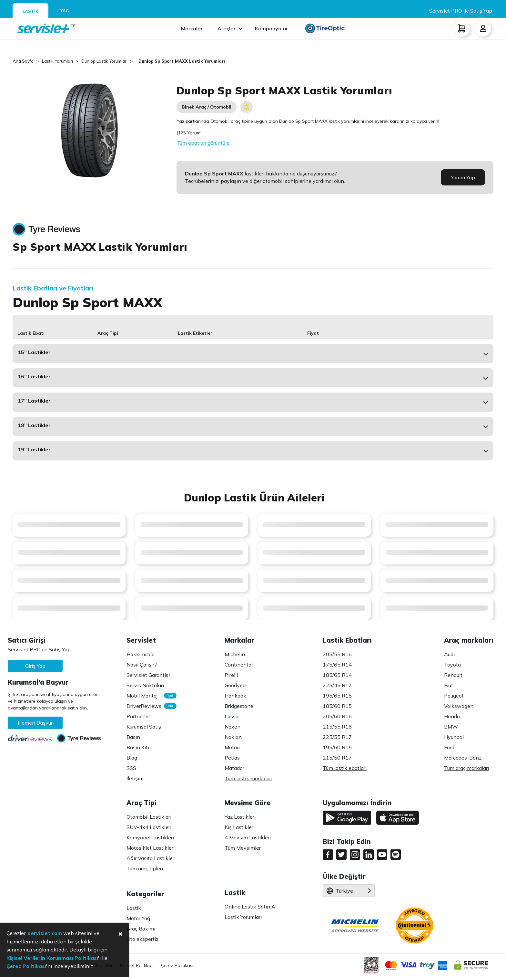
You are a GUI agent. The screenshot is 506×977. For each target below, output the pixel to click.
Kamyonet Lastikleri (150, 837)
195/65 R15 (337, 695)
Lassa (231, 716)
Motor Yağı (139, 918)
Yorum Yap (463, 177)
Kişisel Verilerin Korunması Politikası (52, 958)
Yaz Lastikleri (240, 817)
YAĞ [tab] (64, 10)
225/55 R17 (337, 737)
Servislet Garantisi (148, 675)
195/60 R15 (337, 747)
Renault (453, 675)
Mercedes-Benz (462, 757)
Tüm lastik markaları (248, 778)
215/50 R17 (337, 757)
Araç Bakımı (140, 928)
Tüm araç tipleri (144, 868)
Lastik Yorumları (243, 917)
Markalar (192, 28)
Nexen (232, 726)
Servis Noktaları (145, 685)
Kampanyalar (271, 28)
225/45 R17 (337, 685)
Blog (131, 757)
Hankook (235, 695)
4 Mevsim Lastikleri (248, 837)
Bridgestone (239, 706)
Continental (239, 664)
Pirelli (231, 675)
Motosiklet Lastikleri (150, 848)
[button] (253, 353)
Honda (452, 716)
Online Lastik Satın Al (251, 906)
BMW (451, 726)
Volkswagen (458, 706)
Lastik (133, 908)
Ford (449, 747)
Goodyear (236, 685)
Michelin (235, 654)
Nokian (233, 737)
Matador (234, 768)
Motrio (232, 747)
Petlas (232, 757)
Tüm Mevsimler (243, 848)
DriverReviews (148, 706)
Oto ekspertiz (142, 939)
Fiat (448, 685)
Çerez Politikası (177, 965)
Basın (133, 737)
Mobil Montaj (148, 695)
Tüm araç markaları (466, 768)
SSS (131, 768)
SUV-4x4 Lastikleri (148, 827)
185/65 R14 (337, 675)
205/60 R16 (337, 716)
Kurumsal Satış (143, 726)
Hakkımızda (140, 654)
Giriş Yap (35, 666)
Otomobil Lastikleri (148, 817)
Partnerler (138, 716)
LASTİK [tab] (30, 11)
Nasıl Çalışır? (141, 664)
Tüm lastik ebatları (345, 768)
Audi (449, 654)
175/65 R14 (337, 664)
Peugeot (454, 695)
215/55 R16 (337, 726)
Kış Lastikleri (240, 827)
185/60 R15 (337, 706)
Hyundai (454, 737)
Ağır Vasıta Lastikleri (151, 858)
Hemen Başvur (35, 723)
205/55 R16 (337, 654)
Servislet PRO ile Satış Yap (460, 10)
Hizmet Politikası (137, 965)
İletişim (135, 778)
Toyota (452, 664)
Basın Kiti (137, 747)
